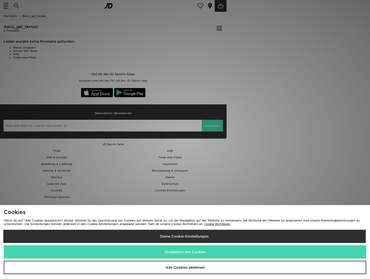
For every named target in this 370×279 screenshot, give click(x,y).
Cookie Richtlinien (217, 224)
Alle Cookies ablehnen (185, 267)
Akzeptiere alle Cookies (185, 252)
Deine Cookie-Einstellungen (184, 236)
